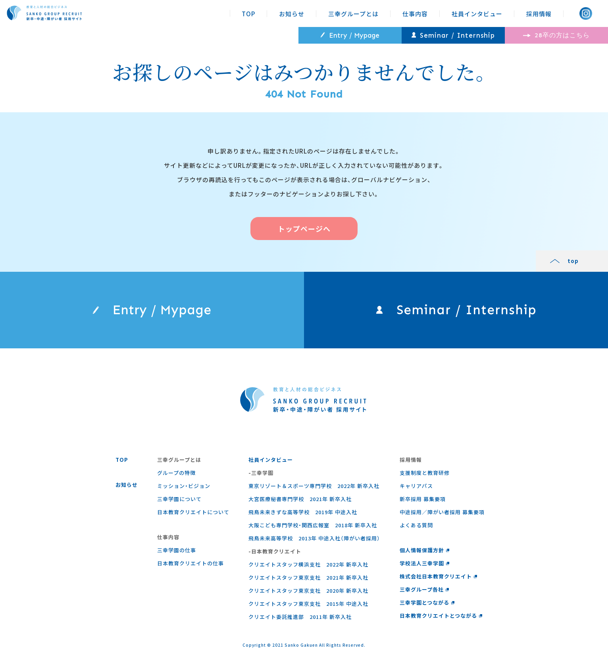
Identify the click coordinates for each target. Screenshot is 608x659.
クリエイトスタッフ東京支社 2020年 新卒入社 (308, 590)
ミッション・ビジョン (183, 486)
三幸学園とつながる (427, 602)
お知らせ (291, 14)
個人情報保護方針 (425, 550)
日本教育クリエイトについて (193, 512)
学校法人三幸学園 (425, 563)
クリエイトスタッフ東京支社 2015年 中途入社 (308, 603)
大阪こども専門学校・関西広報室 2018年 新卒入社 (312, 525)
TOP (248, 14)
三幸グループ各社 (424, 589)
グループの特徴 (176, 472)
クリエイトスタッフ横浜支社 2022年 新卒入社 (308, 564)
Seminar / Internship (453, 35)
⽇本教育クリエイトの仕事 (190, 563)
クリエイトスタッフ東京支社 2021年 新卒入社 (308, 577)
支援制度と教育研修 (425, 472)
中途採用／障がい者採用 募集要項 (442, 512)
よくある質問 (416, 525)
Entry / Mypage (350, 35)
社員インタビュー (477, 14)
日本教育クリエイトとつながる (441, 615)
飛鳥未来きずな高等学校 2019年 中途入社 (302, 512)
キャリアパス (416, 486)
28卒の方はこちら (556, 35)
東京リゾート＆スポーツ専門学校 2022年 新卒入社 (313, 486)
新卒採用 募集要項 (423, 499)
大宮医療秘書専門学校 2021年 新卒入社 (300, 499)
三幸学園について (179, 499)
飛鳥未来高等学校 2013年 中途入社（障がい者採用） (314, 538)
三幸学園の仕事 (176, 550)
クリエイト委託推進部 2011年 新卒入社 (300, 617)
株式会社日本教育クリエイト (438, 576)
